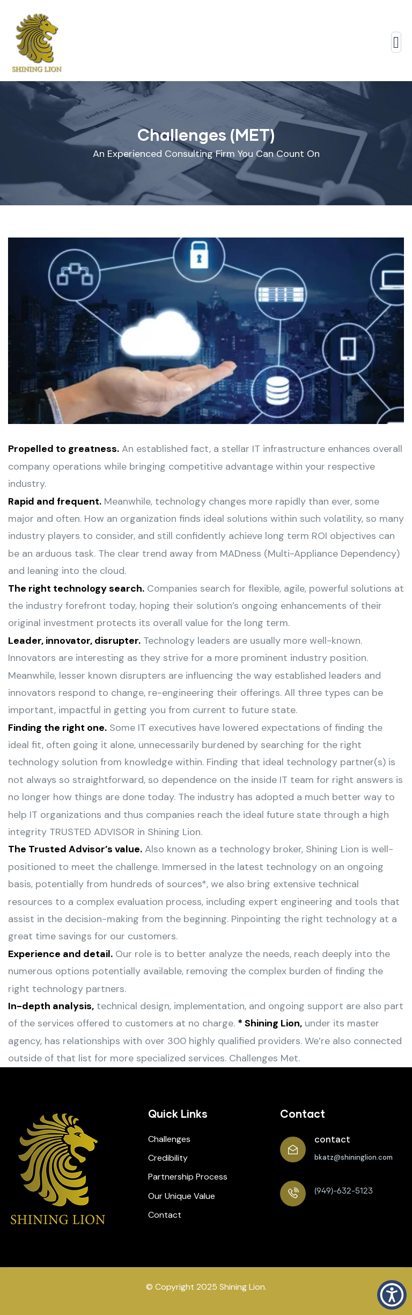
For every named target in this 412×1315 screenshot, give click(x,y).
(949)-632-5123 (343, 1191)
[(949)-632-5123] (293, 1193)
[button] (392, 1295)
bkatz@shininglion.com (353, 1157)
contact (332, 1139)
